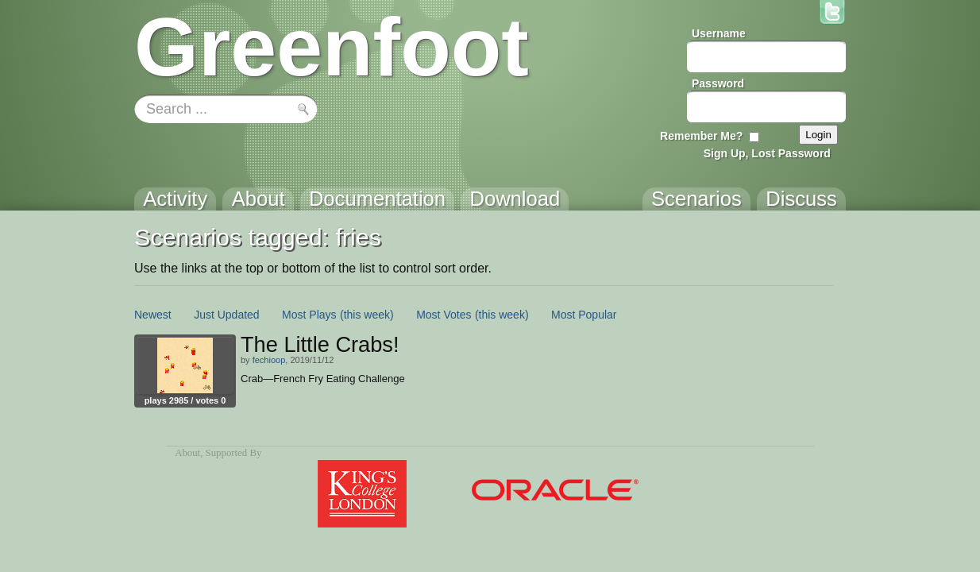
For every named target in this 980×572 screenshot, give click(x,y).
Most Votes (443, 314)
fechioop (269, 360)
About (187, 452)
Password (718, 83)
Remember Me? (701, 135)
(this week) (367, 314)
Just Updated (227, 314)
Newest (153, 314)
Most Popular (583, 314)
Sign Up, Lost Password (767, 153)
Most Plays (309, 314)
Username (719, 33)
